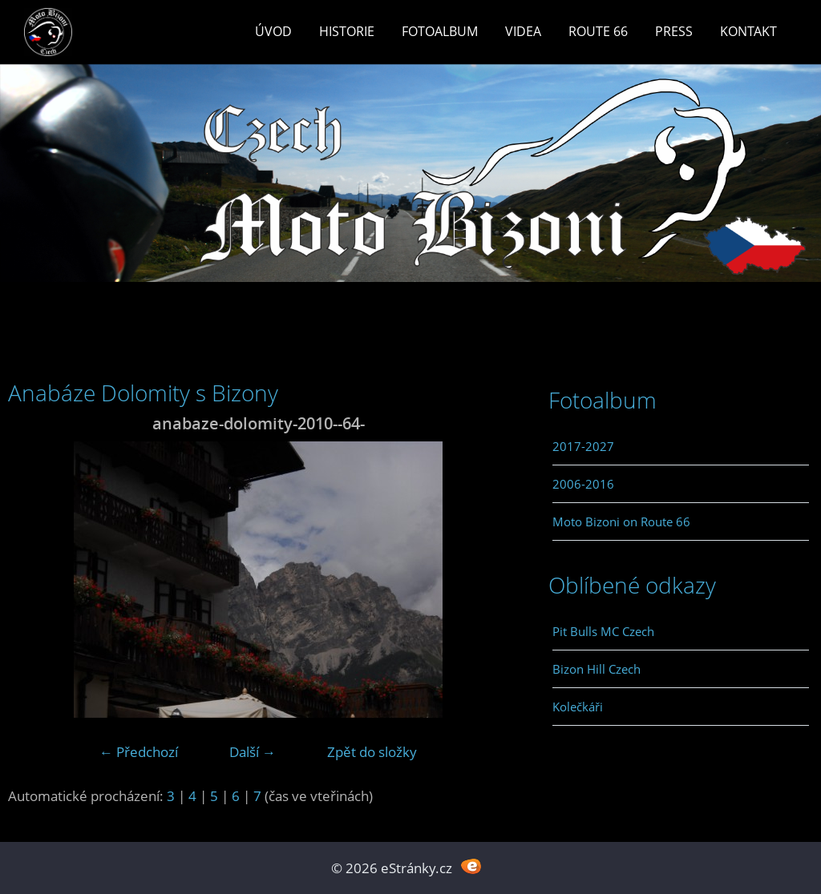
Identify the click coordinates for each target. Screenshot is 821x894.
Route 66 (598, 31)
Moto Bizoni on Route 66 (621, 521)
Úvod (273, 31)
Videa (523, 31)
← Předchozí (138, 752)
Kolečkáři (577, 707)
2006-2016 (583, 484)
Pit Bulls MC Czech (603, 631)
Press (674, 31)
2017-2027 (583, 446)
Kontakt (748, 31)
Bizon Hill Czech (596, 669)
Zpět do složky (372, 752)
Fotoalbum (440, 31)
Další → (252, 752)
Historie (346, 31)
